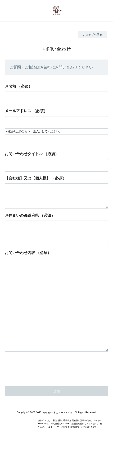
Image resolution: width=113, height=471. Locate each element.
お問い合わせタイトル (24, 154)
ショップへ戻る (92, 34)
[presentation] (41, 394)
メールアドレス (18, 111)
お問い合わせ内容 (20, 260)
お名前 (10, 86)
